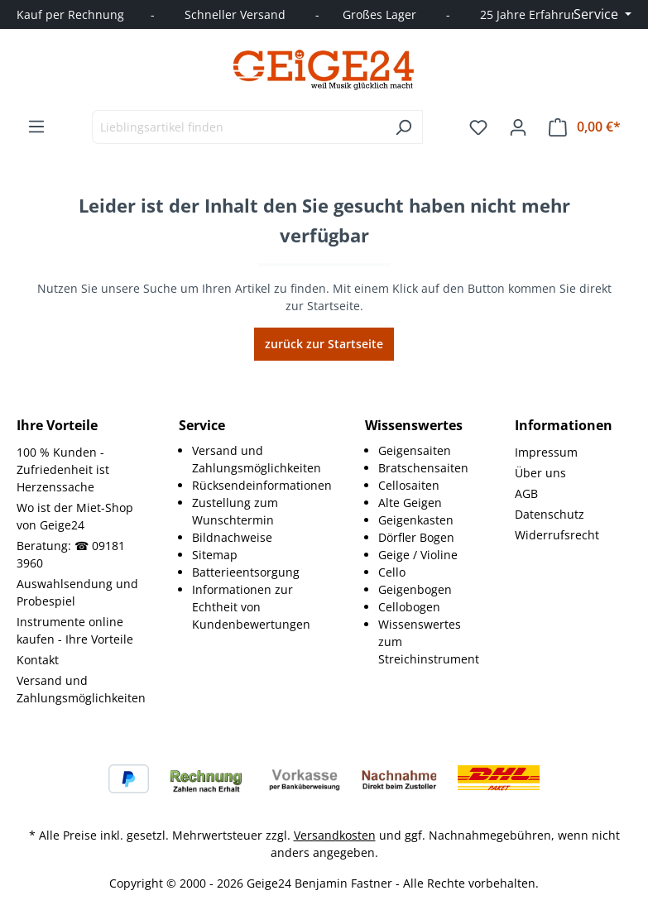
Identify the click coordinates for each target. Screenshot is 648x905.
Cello (392, 572)
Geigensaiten (414, 450)
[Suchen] (403, 127)
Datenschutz (549, 514)
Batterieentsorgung (246, 572)
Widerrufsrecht (557, 535)
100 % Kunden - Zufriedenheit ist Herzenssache (63, 469)
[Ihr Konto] (518, 127)
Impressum (546, 452)
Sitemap (215, 555)
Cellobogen (409, 607)
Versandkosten (335, 835)
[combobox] (238, 127)
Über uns (540, 473)
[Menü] (36, 126)
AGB (526, 493)
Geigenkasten (416, 520)
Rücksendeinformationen (262, 485)
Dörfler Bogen (416, 537)
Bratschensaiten (423, 468)
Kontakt (38, 660)
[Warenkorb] (584, 127)
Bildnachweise (232, 537)
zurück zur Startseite (324, 344)
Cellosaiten (408, 485)
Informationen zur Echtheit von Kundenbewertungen (251, 607)
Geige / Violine (418, 555)
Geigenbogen (415, 589)
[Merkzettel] (478, 127)
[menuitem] (262, 459)
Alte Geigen (410, 502)
